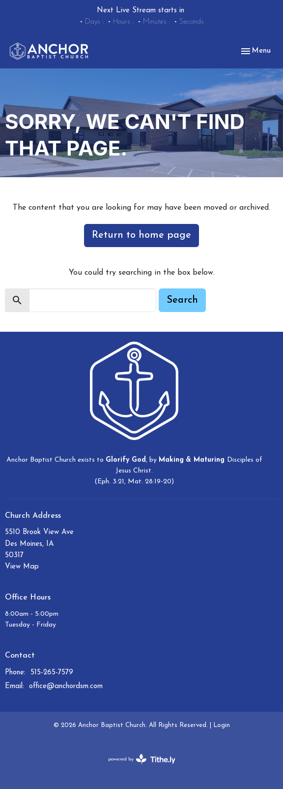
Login (221, 725)
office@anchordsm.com (66, 686)
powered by (141, 759)
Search (182, 300)
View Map (22, 566)
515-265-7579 (51, 672)
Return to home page (141, 235)
